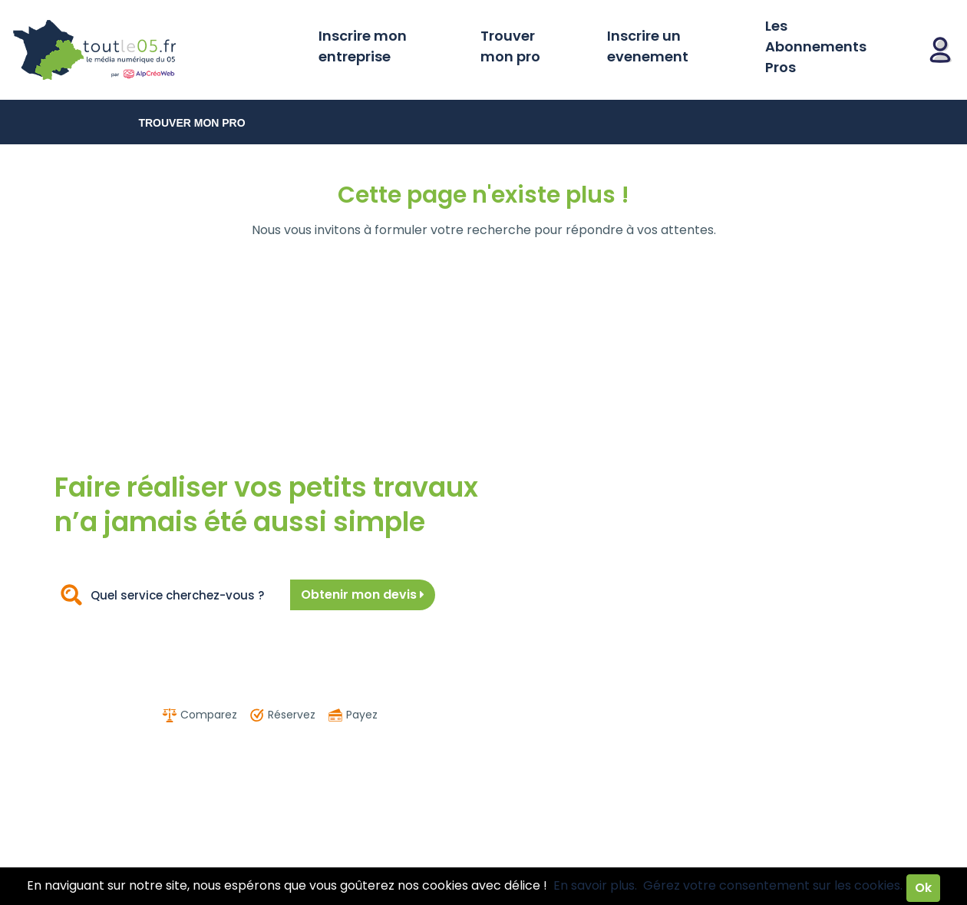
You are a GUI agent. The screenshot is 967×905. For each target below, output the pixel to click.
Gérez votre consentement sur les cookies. (773, 885)
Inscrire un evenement (647, 46)
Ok (923, 888)
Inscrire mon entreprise (362, 46)
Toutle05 (153, 50)
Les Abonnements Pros (815, 46)
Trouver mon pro (510, 46)
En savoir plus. (595, 885)
